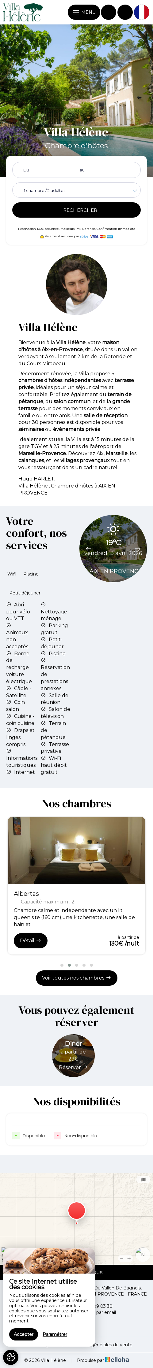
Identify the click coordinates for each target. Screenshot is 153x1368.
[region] (49, 1297)
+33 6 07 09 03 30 (90, 1306)
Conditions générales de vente (99, 1345)
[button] (62, 965)
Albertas (26, 893)
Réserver (73, 1067)
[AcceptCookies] (10, 1357)
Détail (30, 940)
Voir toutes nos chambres (76, 978)
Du (26, 169)
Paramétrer (55, 1334)
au (82, 169)
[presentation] (88, 547)
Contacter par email (91, 1312)
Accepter (23, 1334)
